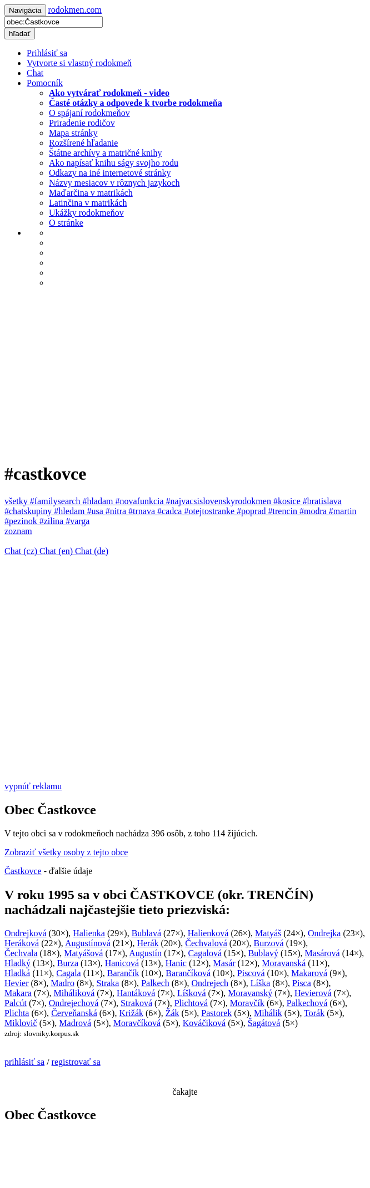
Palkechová (307, 1003)
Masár (224, 963)
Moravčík (247, 1003)
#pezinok (21, 521)
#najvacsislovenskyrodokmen (219, 501)
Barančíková (188, 973)
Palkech (155, 983)
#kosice (288, 501)
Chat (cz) (21, 551)
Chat (35, 73)
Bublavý (263, 953)
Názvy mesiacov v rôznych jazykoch (114, 182)
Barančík (123, 973)
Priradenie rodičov (82, 123)
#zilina (52, 521)
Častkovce (23, 871)
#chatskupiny (29, 511)
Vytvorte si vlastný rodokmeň (79, 63)
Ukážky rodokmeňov (86, 212)
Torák (314, 1013)
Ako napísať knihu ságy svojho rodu (113, 162)
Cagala (68, 973)
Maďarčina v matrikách (91, 192)
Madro (62, 983)
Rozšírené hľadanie (83, 143)
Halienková (208, 933)
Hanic (176, 963)
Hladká (17, 973)
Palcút (15, 1003)
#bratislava (322, 501)
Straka (108, 983)
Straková (136, 1003)
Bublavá (146, 933)
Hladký (17, 963)
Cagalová (205, 953)
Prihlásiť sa (47, 53)
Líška (261, 983)
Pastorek (216, 1013)
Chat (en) (57, 551)
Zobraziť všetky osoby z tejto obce (66, 852)
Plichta (16, 1013)
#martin (343, 511)
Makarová (309, 973)
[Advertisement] (185, 374)
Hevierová (313, 993)
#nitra (117, 511)
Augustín (145, 953)
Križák (131, 1013)
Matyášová (83, 953)
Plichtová (191, 1003)
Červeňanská (74, 1013)
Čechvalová (206, 943)
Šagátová (264, 1023)
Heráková (21, 943)
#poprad (252, 511)
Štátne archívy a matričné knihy (105, 153)
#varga (77, 521)
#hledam (70, 511)
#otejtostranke (210, 511)
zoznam (18, 531)
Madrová (75, 1023)
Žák (172, 1013)
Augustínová (88, 943)
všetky (17, 501)
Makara (18, 993)
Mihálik (268, 1013)
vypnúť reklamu (33, 786)
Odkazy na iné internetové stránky (110, 172)
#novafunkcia (141, 501)
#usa (96, 511)
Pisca (301, 983)
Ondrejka (324, 933)
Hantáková (136, 993)
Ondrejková (25, 933)
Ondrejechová (74, 1003)
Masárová (322, 953)
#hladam (98, 501)
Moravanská (284, 963)
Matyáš (268, 933)
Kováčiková (204, 1023)
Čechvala (21, 953)
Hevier (16, 983)
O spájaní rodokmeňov (89, 113)
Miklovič (20, 1023)
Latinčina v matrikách (88, 202)
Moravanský (250, 993)
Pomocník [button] (45, 83)
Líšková (191, 993)
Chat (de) (91, 551)
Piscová (251, 973)
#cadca (170, 511)
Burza (67, 963)
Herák (147, 943)
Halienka (89, 933)
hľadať (20, 33)
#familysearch (56, 501)
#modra (314, 511)
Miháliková (74, 993)
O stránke (66, 222)
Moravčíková (137, 1023)
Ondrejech (209, 983)
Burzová (268, 943)
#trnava (142, 511)
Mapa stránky (73, 133)
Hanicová (122, 963)
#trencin (283, 511)
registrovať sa (76, 1062)
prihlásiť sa (24, 1062)
